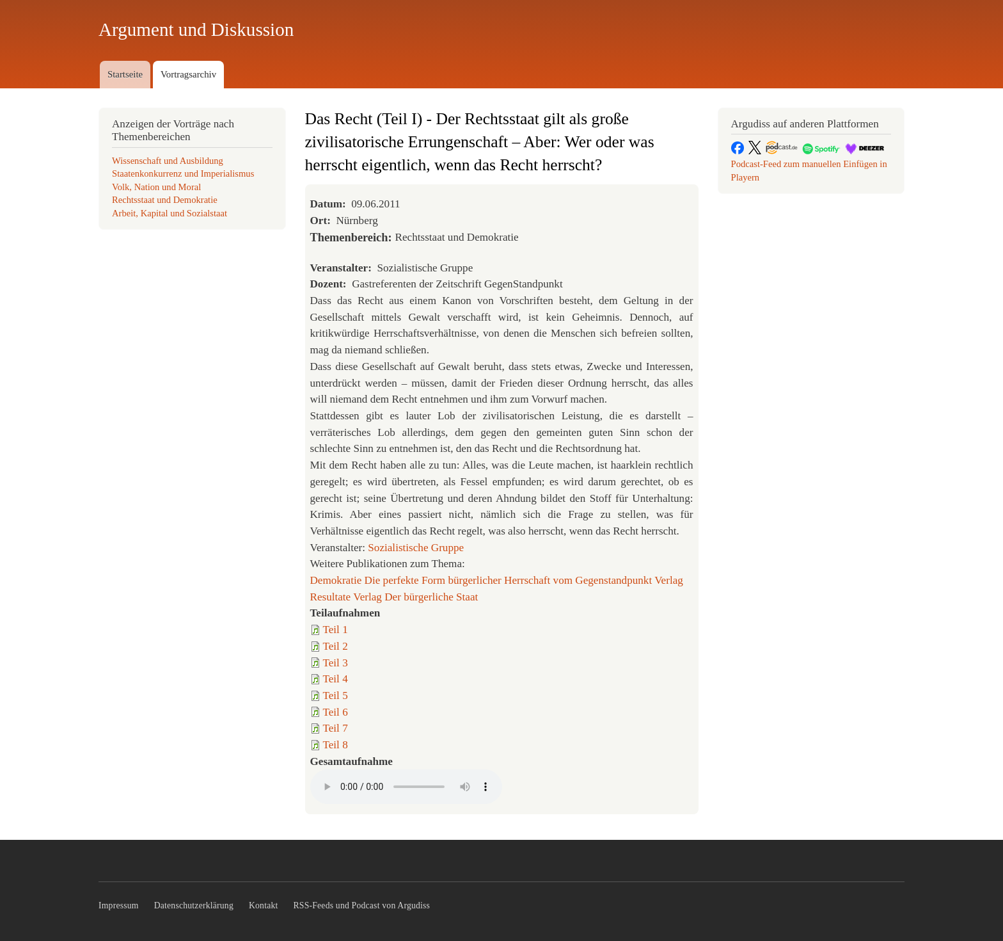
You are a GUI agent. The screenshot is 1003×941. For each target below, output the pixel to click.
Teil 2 (335, 646)
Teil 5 (335, 695)
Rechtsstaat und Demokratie (164, 200)
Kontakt (263, 905)
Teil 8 (335, 745)
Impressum (119, 905)
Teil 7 (335, 728)
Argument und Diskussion (196, 29)
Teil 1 (335, 629)
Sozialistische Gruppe (416, 548)
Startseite (125, 74)
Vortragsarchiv (188, 74)
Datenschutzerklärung (193, 905)
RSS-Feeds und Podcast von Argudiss (362, 905)
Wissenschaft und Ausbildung (167, 161)
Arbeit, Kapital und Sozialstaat (169, 213)
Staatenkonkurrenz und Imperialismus (183, 173)
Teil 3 (335, 663)
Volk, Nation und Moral (156, 187)
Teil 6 (335, 712)
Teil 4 (335, 679)
